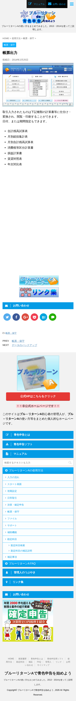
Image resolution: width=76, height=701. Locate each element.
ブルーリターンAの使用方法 (26, 470)
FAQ (39, 661)
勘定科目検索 (18, 545)
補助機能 (12, 532)
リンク (59, 661)
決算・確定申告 (15, 504)
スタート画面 (14, 484)
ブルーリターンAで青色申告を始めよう (38, 673)
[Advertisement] (30, 198)
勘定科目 (12, 539)
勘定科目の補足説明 (21, 550)
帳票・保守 (11, 333)
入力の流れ (13, 477)
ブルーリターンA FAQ (22, 563)
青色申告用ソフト (55, 658)
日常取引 (12, 498)
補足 (31, 661)
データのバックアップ (24, 345)
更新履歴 (22, 658)
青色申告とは (37, 658)
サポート (12, 525)
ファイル (12, 518)
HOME (11, 658)
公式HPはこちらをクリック (38, 396)
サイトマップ (43, 665)
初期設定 (12, 491)
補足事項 (12, 557)
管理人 (48, 661)
